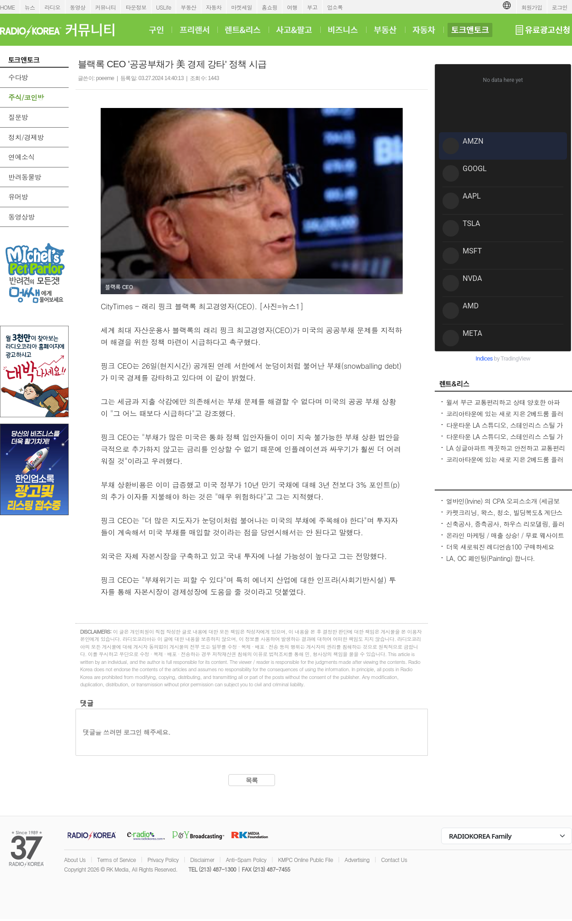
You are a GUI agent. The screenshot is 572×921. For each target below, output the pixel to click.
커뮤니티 (105, 7)
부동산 (188, 7)
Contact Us (394, 859)
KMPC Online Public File (305, 859)
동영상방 (21, 216)
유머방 (18, 196)
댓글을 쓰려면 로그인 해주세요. (126, 732)
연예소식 (21, 157)
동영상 (78, 7)
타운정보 (135, 7)
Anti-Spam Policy (246, 859)
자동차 (213, 7)
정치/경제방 (26, 137)
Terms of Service (116, 859)
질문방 (18, 117)
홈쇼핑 (269, 7)
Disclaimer (202, 859)
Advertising (357, 859)
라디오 (52, 7)
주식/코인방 (26, 97)
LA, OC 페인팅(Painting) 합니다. (490, 558)
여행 (292, 7)
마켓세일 (241, 7)
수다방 (18, 77)
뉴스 (30, 7)
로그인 (559, 7)
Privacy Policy (162, 859)
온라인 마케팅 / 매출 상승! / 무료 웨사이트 (505, 535)
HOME (7, 7)
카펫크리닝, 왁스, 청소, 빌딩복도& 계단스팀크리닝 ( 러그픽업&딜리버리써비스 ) (504, 517)
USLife (163, 7)
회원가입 (531, 7)
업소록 (335, 7)
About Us (75, 859)
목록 (252, 780)
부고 (312, 7)
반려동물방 (24, 177)
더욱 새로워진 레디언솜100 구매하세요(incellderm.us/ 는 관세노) (500, 551)
